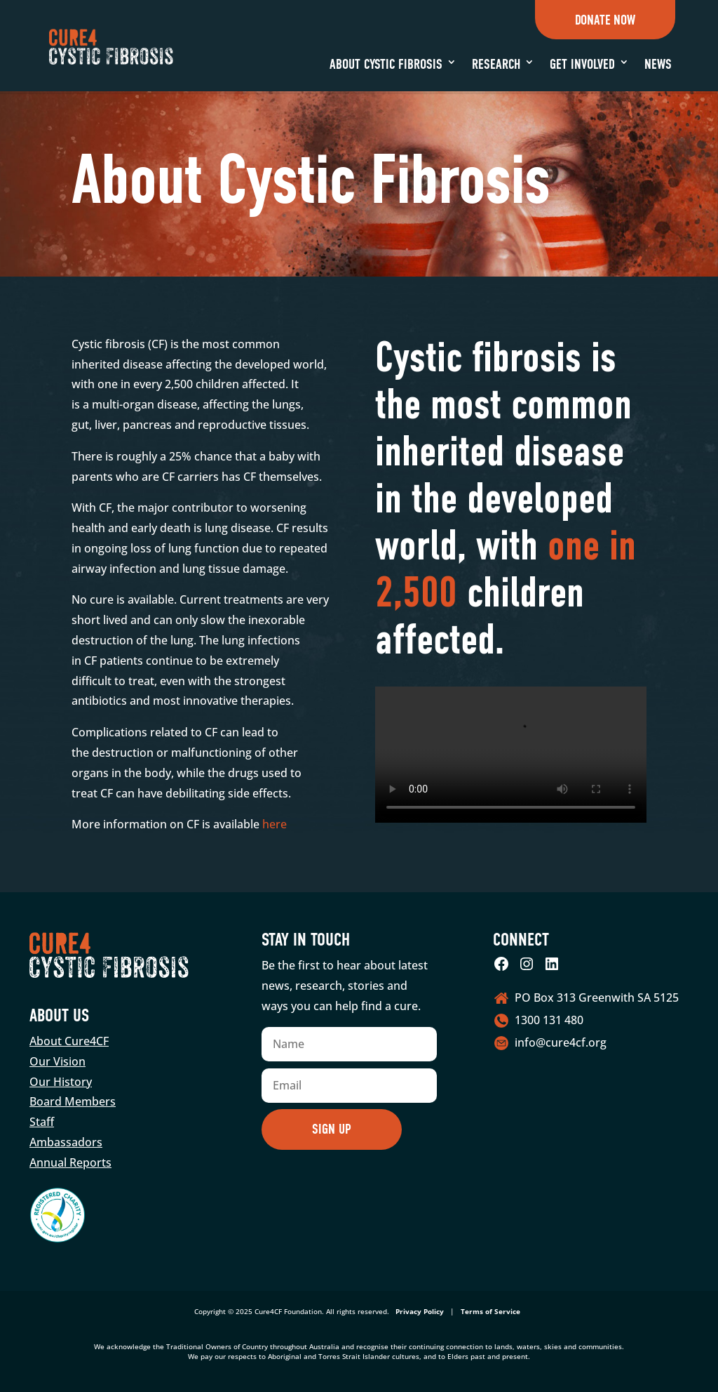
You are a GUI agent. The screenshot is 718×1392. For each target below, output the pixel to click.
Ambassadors (65, 1142)
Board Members (72, 1101)
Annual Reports (70, 1162)
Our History (60, 1081)
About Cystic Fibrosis (386, 64)
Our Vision (57, 1061)
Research (496, 64)
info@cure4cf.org (561, 1042)
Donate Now (605, 20)
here (273, 824)
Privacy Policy (419, 1311)
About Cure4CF (69, 1041)
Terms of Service (490, 1311)
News (658, 64)
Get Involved (582, 64)
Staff (41, 1121)
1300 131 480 (549, 1020)
